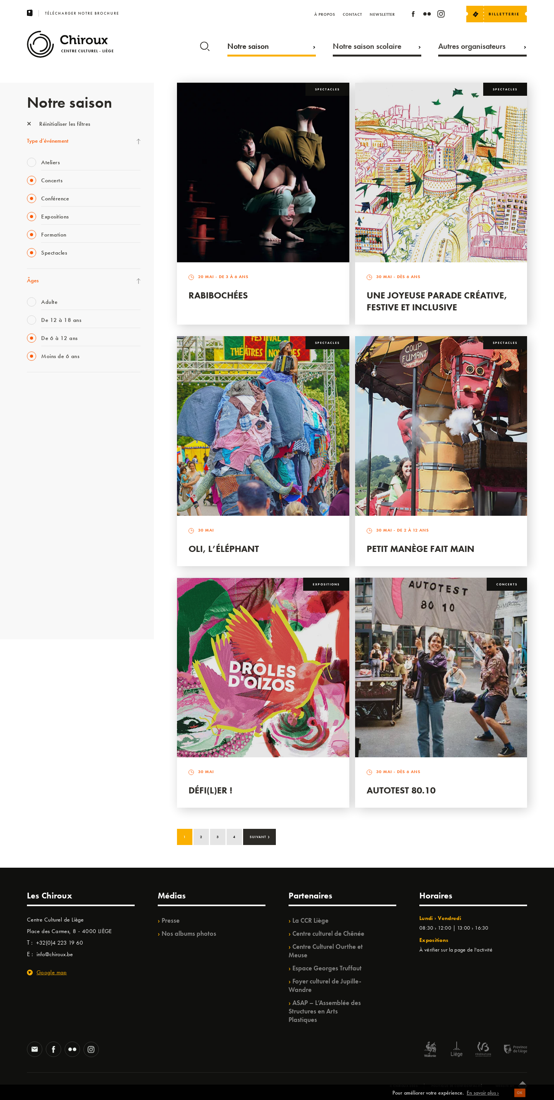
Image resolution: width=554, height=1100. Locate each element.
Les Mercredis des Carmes (56, 423)
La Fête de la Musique (52, 407)
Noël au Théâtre (45, 581)
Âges (32, 280)
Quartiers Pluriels (46, 533)
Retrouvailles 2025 (49, 612)
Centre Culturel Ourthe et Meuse (326, 950)
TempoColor (41, 565)
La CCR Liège (310, 920)
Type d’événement (47, 141)
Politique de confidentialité (456, 1086)
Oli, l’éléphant (224, 549)
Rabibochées (218, 295)
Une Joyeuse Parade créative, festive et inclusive (437, 301)
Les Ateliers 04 (44, 502)
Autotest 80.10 (401, 790)
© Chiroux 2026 (404, 1086)
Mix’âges (37, 439)
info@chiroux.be (55, 954)
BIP (30, 486)
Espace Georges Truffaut (327, 968)
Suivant (260, 836)
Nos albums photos (189, 933)
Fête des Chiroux (46, 391)
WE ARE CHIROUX (49, 596)
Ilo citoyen (38, 549)
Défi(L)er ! (210, 790)
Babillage (37, 454)
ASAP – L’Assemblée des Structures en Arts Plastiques (325, 1011)
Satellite (36, 470)
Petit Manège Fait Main (420, 549)
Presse (171, 920)
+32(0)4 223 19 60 (59, 943)
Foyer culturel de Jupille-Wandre (325, 985)
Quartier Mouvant (48, 518)
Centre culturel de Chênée (328, 933)
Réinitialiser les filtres (58, 124)
